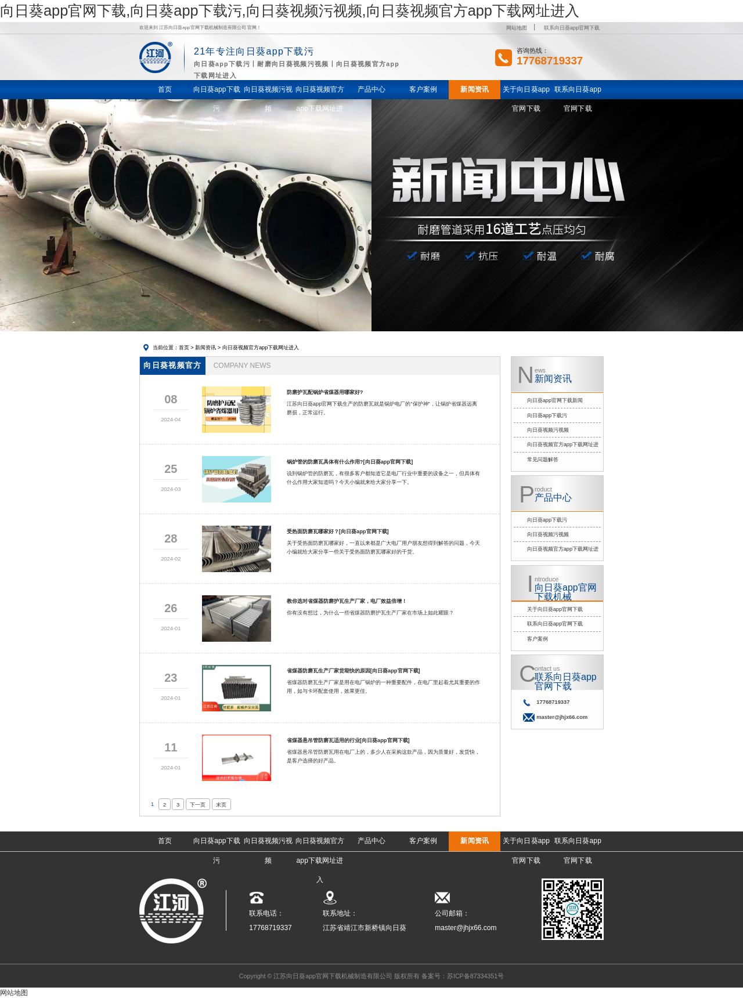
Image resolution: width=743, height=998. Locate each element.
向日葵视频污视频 (548, 430)
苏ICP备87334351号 (475, 975)
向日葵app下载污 (547, 415)
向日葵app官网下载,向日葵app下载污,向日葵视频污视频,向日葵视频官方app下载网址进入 (289, 10)
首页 (184, 347)
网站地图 (516, 28)
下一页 (197, 805)
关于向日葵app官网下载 (555, 609)
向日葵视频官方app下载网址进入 (261, 347)
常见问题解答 (542, 459)
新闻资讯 (205, 347)
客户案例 (537, 639)
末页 (221, 805)
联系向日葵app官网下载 (572, 28)
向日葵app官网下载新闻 (555, 400)
